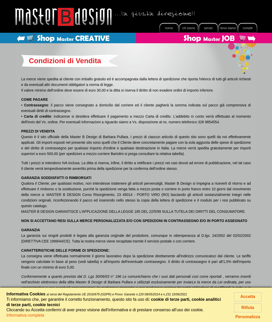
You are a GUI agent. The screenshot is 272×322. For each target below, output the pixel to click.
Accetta (247, 296)
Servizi (208, 28)
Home (169, 28)
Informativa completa (25, 315)
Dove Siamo (228, 28)
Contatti (248, 28)
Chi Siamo (188, 28)
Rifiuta (247, 307)
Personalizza (248, 317)
